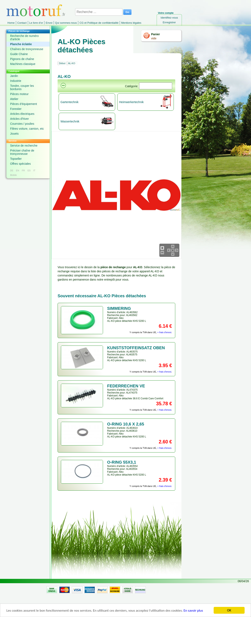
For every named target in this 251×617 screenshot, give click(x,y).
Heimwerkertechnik (131, 102)
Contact (22, 22)
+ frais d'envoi (164, 332)
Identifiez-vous (169, 17)
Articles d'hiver (19, 118)
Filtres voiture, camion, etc (27, 128)
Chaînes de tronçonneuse (26, 49)
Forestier (15, 108)
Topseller (16, 158)
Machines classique (22, 64)
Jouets (14, 133)
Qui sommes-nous (66, 22)
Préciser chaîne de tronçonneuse (22, 152)
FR (23, 170)
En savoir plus (193, 611)
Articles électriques (22, 113)
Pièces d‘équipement (23, 104)
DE (11, 170)
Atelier (14, 99)
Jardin (14, 76)
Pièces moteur (19, 94)
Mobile (13, 175)
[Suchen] (155, 85)
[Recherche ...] (98, 12)
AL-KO (71, 63)
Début (62, 63)
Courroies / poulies (22, 123)
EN (17, 170)
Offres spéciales (20, 163)
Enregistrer (169, 22)
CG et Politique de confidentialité (98, 22)
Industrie (15, 80)
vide (153, 38)
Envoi (49, 22)
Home (11, 22)
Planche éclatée (21, 44)
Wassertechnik (69, 121)
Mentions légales (131, 22)
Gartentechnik (69, 102)
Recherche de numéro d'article (24, 37)
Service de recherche (23, 145)
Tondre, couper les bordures (22, 87)
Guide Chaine (19, 54)
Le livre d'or (36, 22)
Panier (155, 34)
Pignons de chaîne (22, 59)
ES (29, 170)
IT (34, 170)
